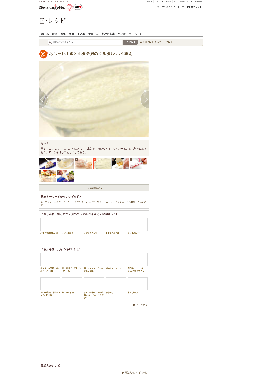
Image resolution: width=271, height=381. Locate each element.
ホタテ (48, 202)
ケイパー (68, 202)
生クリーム (103, 202)
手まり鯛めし (138, 285)
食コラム (93, 33)
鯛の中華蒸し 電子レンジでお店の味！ (50, 286)
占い (175, 1)
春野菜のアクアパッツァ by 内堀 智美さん (138, 262)
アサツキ (79, 202)
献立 (54, 33)
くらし (157, 1)
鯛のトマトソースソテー (116, 262)
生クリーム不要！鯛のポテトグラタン (50, 262)
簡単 (71, 33)
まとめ (81, 33)
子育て (150, 1)
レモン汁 (90, 202)
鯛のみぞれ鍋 (72, 285)
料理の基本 (108, 33)
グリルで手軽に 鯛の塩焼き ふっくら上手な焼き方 (94, 288)
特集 (63, 33)
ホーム (45, 33)
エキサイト (196, 7)
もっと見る (141, 305)
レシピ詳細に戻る (94, 188)
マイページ (135, 33)
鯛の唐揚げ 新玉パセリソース (72, 262)
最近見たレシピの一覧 (136, 372)
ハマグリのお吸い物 (50, 226)
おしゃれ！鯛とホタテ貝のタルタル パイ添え (90, 54)
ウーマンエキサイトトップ (170, 7)
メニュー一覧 (196, 1)
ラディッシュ (118, 202)
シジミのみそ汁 (72, 226)
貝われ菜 (131, 202)
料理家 (122, 33)
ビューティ (167, 1)
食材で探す (148, 42)
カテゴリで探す (164, 42)
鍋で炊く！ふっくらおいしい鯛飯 (94, 262)
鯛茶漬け (116, 285)
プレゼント (184, 1)
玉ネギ (58, 202)
